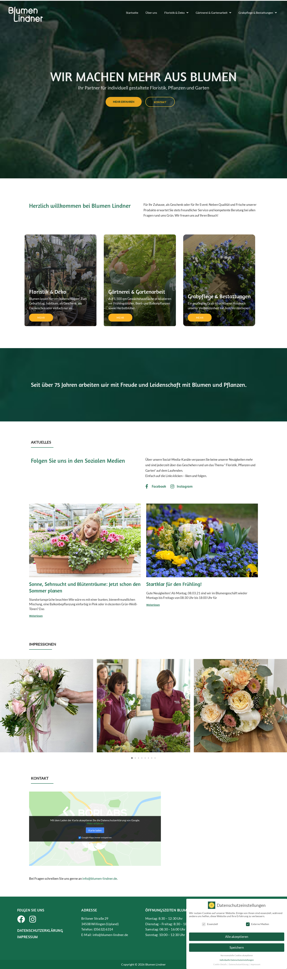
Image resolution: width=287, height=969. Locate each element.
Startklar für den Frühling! (174, 584)
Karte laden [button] (95, 830)
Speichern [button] (237, 947)
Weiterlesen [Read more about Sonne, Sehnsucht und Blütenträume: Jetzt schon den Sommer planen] (36, 616)
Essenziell (210, 924)
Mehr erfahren (95, 823)
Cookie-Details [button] (220, 964)
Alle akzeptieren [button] (236, 937)
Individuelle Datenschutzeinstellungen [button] (237, 960)
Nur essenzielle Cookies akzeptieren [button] (237, 955)
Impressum (27, 936)
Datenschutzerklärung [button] (239, 964)
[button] (4, 707)
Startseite (132, 12)
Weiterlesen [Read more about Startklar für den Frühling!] (153, 605)
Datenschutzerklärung (40, 930)
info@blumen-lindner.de (99, 878)
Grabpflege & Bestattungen (257, 12)
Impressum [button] (255, 964)
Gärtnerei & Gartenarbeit (213, 12)
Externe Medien (257, 924)
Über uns (151, 12)
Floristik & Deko (176, 12)
